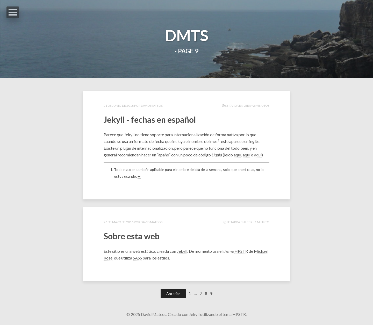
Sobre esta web (132, 236)
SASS (137, 257)
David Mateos (152, 105)
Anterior (173, 293)
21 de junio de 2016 (119, 105)
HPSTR (241, 251)
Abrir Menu (12, 12)
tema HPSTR (234, 314)
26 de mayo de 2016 (119, 222)
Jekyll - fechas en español (150, 119)
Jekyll (182, 251)
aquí (237, 154)
